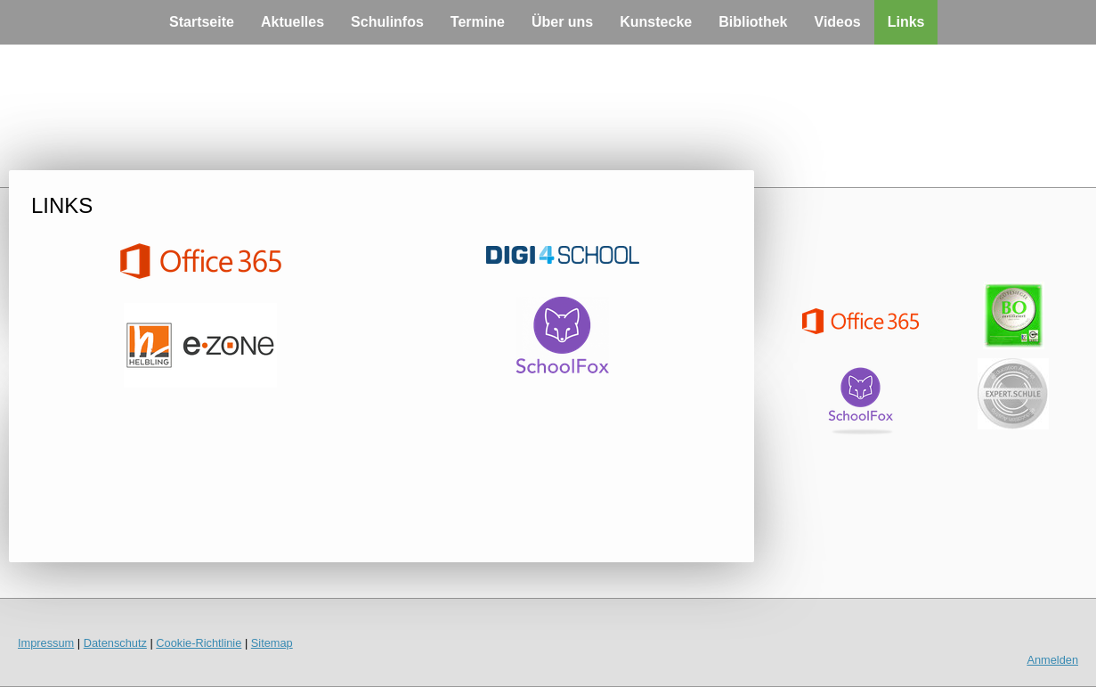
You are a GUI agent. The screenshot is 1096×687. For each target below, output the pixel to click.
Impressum (46, 643)
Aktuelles (292, 21)
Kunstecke (656, 21)
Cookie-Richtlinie (198, 643)
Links (906, 21)
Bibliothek (752, 21)
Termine (478, 21)
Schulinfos (387, 21)
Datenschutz (115, 643)
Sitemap (272, 643)
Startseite (201, 21)
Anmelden (1052, 660)
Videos (838, 21)
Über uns (562, 21)
